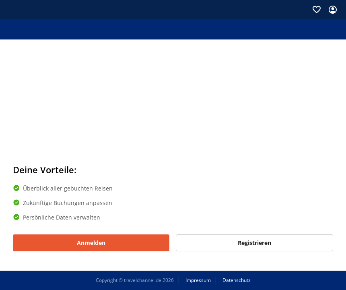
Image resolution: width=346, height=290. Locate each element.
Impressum (198, 280)
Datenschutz (236, 280)
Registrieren (254, 242)
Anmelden (91, 242)
